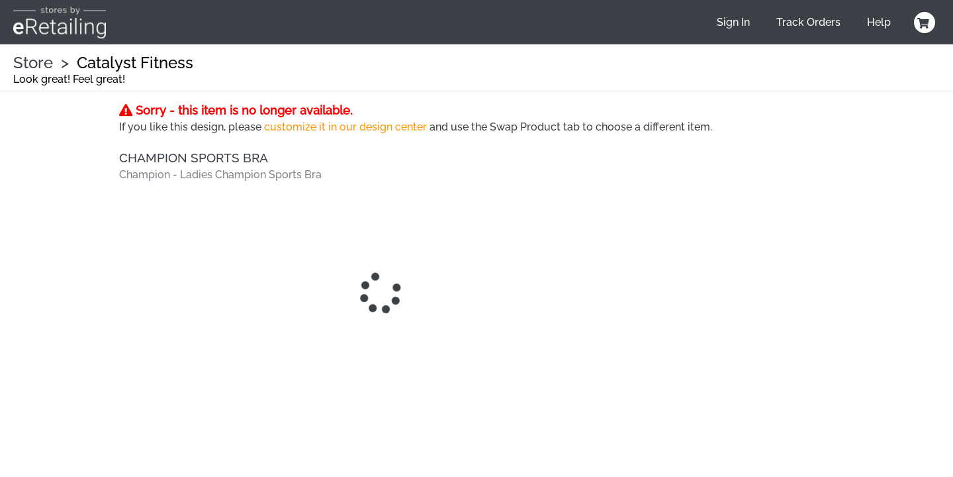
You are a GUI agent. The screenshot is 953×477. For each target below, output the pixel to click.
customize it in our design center (345, 127)
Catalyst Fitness (135, 62)
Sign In (733, 22)
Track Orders (808, 22)
